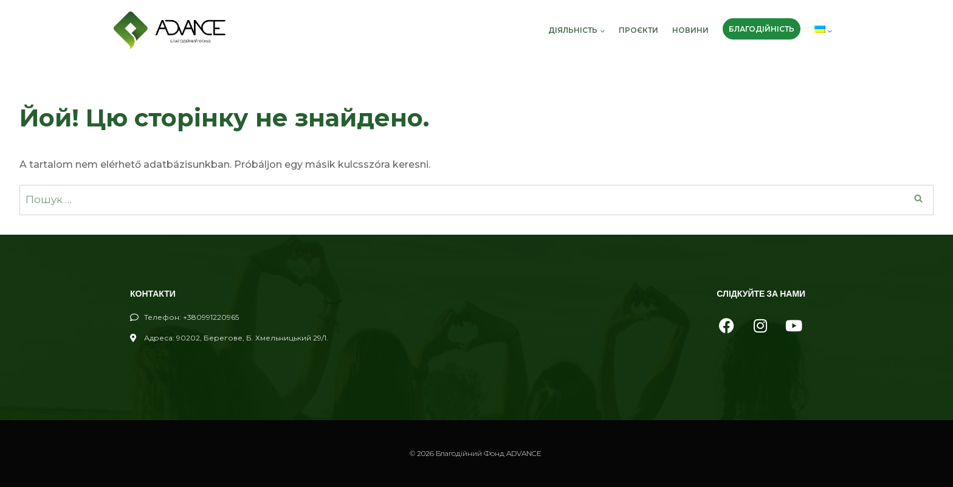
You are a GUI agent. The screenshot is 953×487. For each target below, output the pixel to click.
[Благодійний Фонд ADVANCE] (169, 31)
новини (690, 30)
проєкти (638, 30)
